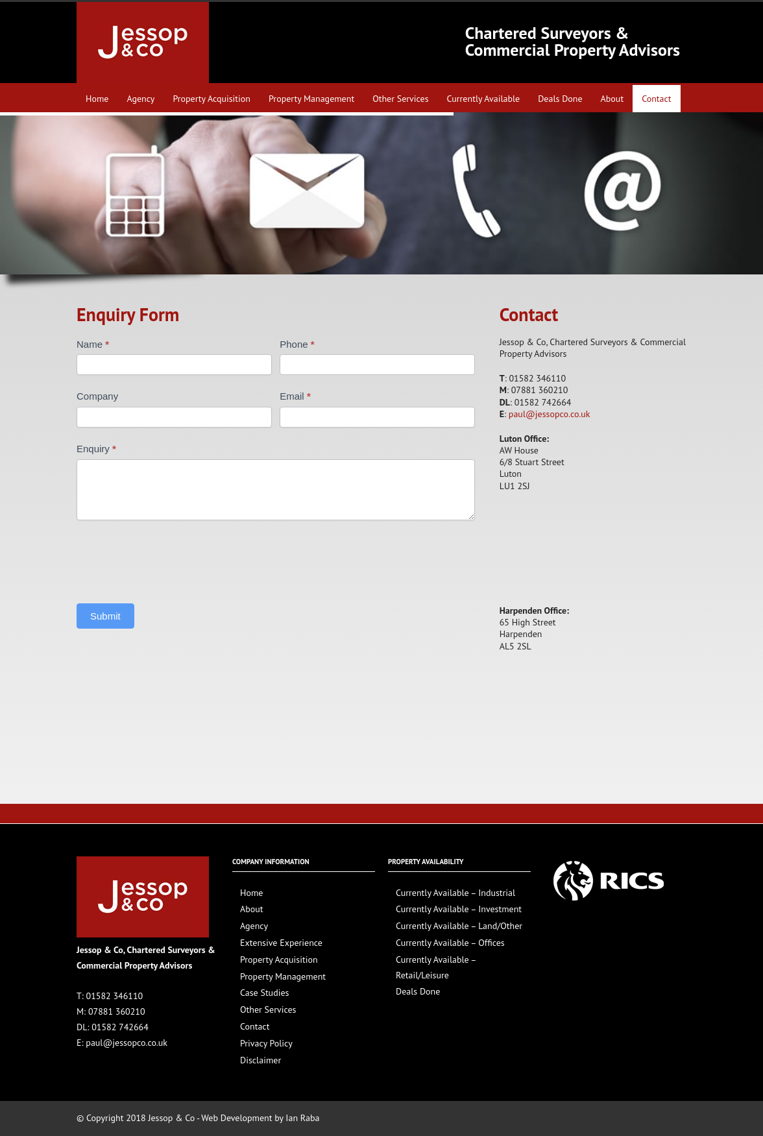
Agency (140, 98)
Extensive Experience (281, 943)
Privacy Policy (266, 1043)
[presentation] (175, 558)
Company (97, 396)
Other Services (400, 98)
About (612, 98)
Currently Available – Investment (459, 909)
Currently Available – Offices (450, 943)
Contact (656, 98)
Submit (105, 616)
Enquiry (96, 448)
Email (295, 396)
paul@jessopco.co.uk (549, 414)
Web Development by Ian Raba (260, 1118)
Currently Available (483, 98)
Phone (297, 344)
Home (97, 98)
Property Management (311, 98)
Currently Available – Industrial (455, 893)
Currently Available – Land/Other (459, 926)
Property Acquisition (211, 98)
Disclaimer (260, 1060)
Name (93, 344)
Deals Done (560, 98)
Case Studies (264, 992)
